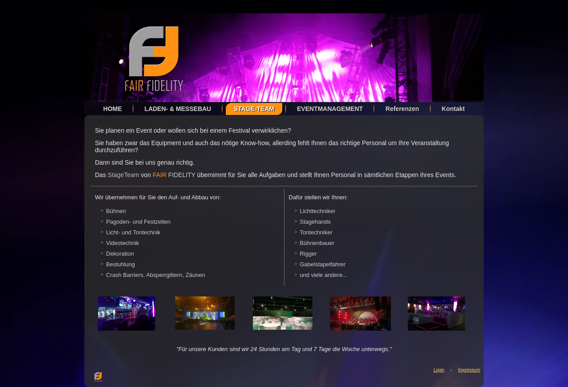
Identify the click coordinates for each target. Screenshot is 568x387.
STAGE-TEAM (254, 108)
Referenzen (402, 108)
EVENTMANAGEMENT (330, 108)
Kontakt (453, 108)
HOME (112, 108)
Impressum (469, 369)
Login (439, 369)
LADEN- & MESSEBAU (178, 108)
